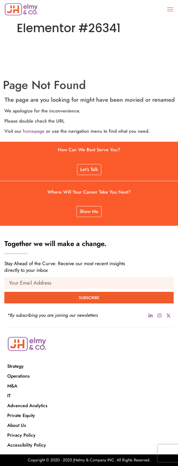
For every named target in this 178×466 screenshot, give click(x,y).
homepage (34, 131)
